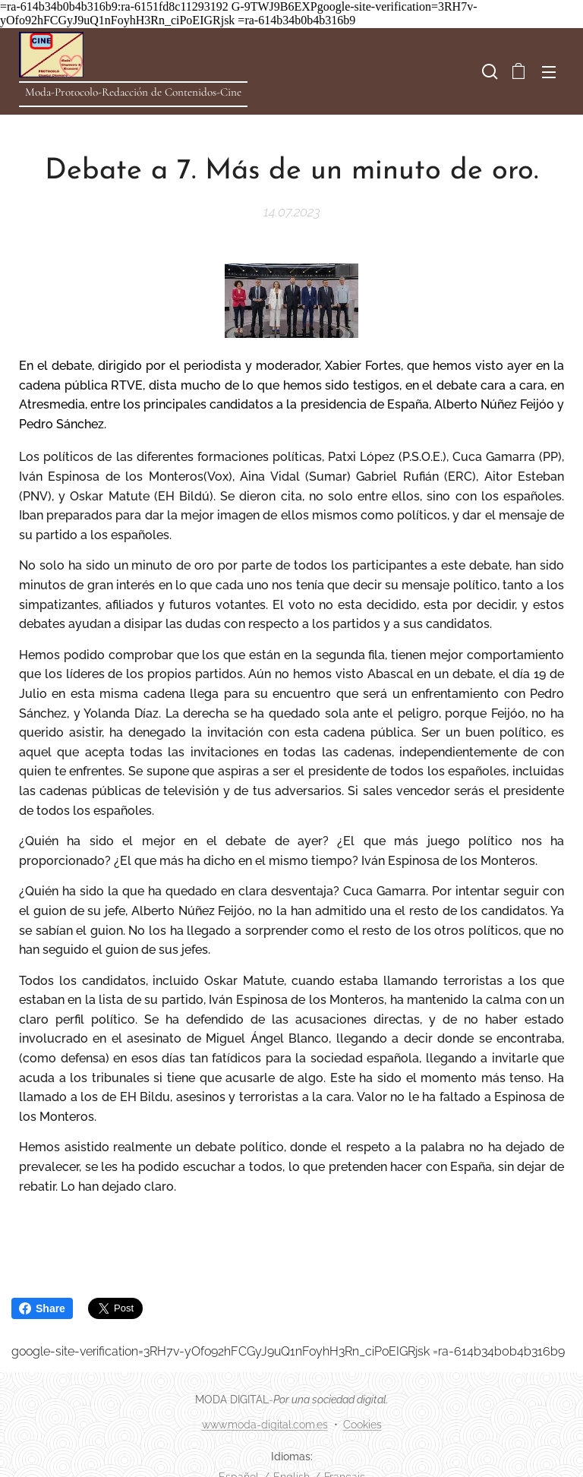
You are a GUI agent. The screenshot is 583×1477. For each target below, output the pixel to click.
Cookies (362, 1425)
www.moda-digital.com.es (265, 1425)
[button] (488, 71)
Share (42, 1308)
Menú (549, 72)
